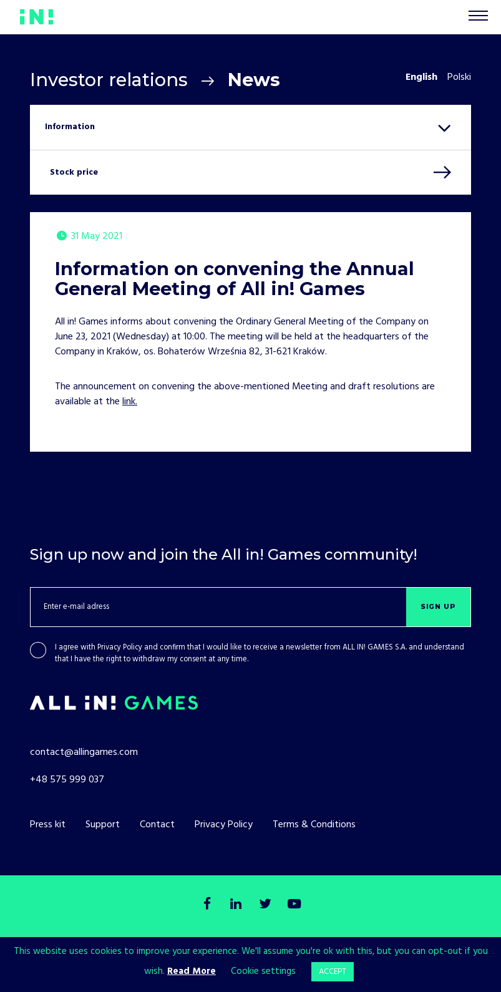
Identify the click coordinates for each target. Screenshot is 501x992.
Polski (459, 77)
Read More (191, 971)
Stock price (74, 172)
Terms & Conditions (314, 825)
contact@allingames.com (84, 752)
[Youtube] (294, 905)
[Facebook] (207, 905)
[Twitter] (265, 905)
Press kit (48, 825)
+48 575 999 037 (67, 780)
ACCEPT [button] (332, 971)
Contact (157, 825)
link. (129, 402)
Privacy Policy (119, 647)
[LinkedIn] (236, 905)
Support (102, 825)
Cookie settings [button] (263, 971)
